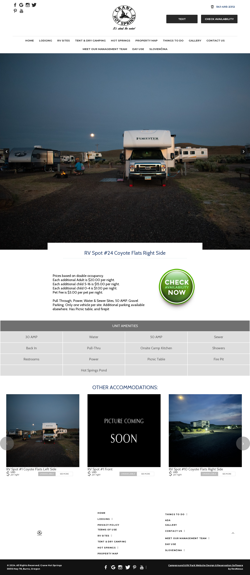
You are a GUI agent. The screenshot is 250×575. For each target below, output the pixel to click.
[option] (125, 151)
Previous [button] (6, 151)
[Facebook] (15, 5)
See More (64, 473)
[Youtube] (21, 11)
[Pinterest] (15, 11)
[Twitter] (34, 5)
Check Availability (219, 19)
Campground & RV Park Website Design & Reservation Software (205, 565)
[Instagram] (28, 5)
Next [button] (244, 151)
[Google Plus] (21, 5)
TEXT (182, 19)
